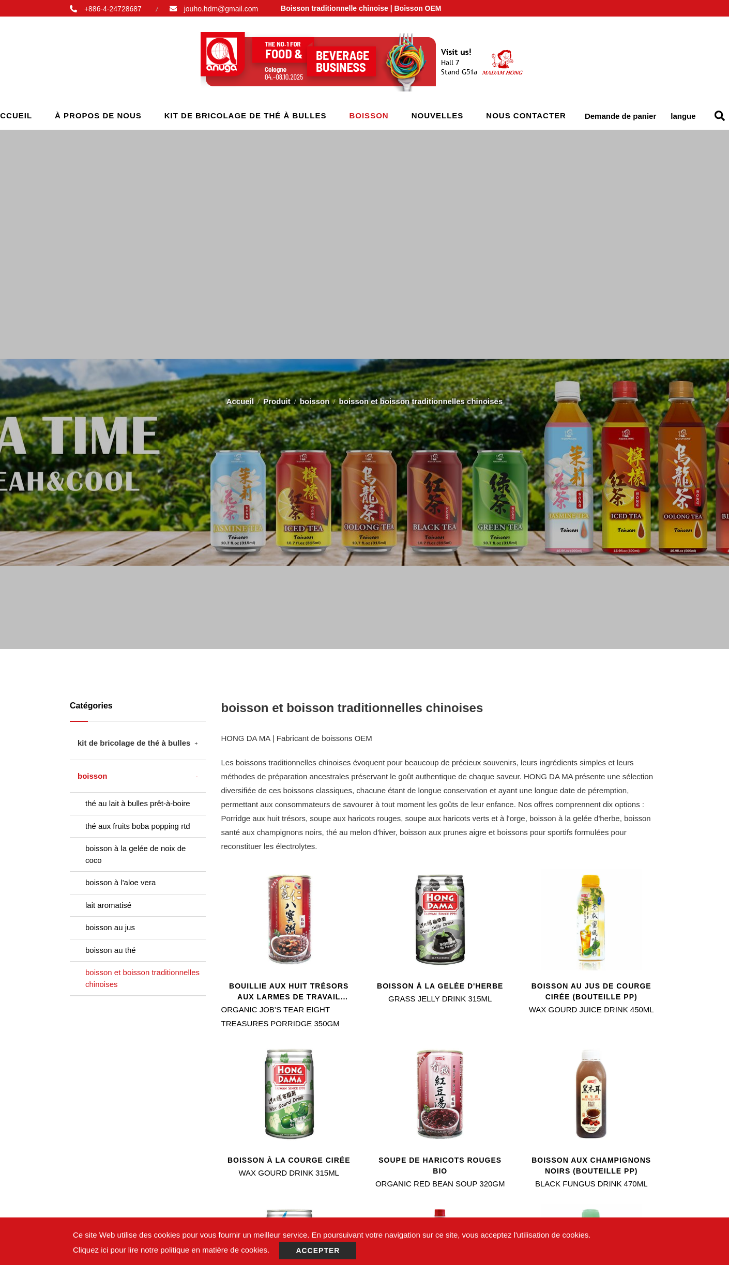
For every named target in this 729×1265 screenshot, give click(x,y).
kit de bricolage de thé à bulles (245, 115)
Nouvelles (438, 115)
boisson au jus (110, 927)
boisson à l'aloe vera (120, 882)
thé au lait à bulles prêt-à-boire (137, 803)
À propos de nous (98, 115)
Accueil (240, 397)
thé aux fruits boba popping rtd (137, 826)
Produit (277, 397)
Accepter (318, 1250)
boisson (368, 115)
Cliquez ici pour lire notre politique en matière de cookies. (171, 1249)
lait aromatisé (108, 905)
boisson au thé (110, 950)
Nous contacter (526, 115)
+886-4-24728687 (113, 9)
